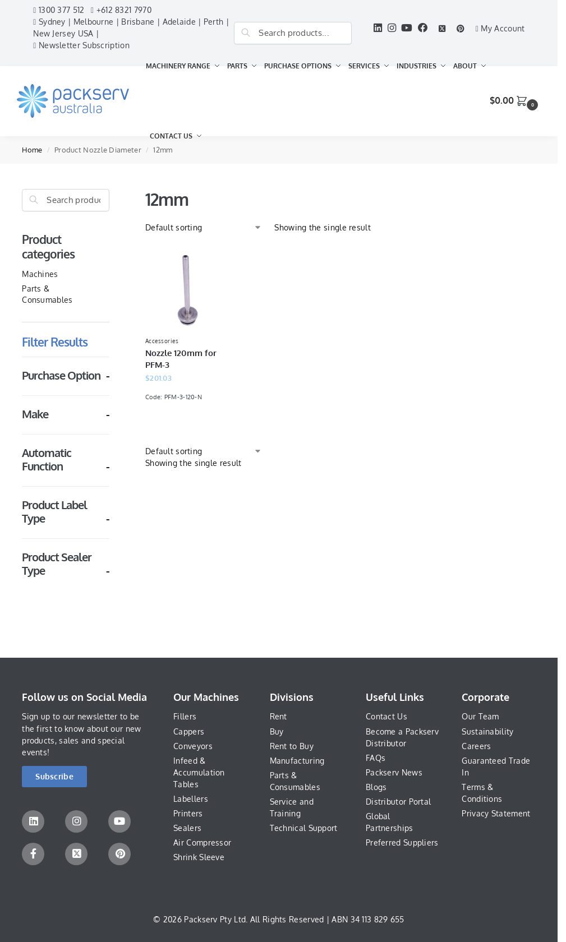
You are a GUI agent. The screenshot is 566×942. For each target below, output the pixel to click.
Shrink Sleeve (198, 857)
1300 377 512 (58, 10)
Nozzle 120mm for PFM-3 (181, 359)
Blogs (376, 787)
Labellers (190, 799)
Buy (277, 731)
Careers (476, 746)
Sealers (187, 828)
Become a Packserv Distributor (402, 737)
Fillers (184, 716)
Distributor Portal (398, 801)
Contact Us (386, 716)
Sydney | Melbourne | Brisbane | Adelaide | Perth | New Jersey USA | (131, 27)
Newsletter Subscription (81, 45)
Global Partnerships (389, 822)
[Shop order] (203, 227)
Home (32, 149)
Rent (278, 716)
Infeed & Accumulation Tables (199, 772)
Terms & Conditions (482, 793)
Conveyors (193, 746)
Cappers (188, 731)
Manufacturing (297, 760)
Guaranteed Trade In (496, 766)
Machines (40, 274)
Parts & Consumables (295, 781)
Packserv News (394, 772)
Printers (188, 813)
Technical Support (304, 828)
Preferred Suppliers (402, 842)
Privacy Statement (496, 813)
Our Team (480, 716)
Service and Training (292, 807)
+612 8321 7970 (121, 10)
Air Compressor (202, 842)
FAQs (375, 758)
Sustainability (487, 731)
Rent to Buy (292, 746)
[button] (515, 101)
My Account (500, 28)
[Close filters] (112, 195)
